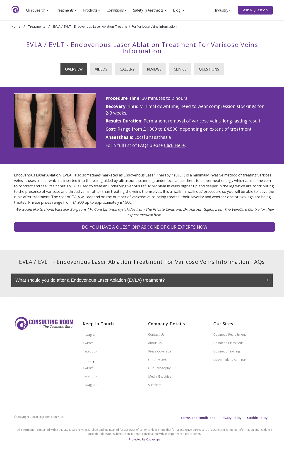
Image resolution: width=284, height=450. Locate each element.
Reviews (154, 69)
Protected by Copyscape (145, 439)
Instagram (90, 334)
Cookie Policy (257, 418)
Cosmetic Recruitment (229, 334)
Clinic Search (37, 10)
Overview (74, 69)
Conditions (117, 10)
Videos (101, 69)
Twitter (88, 343)
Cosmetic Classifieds (228, 343)
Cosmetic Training (226, 351)
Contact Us (156, 334)
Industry (223, 10)
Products (91, 10)
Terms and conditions (197, 418)
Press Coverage (159, 351)
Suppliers (154, 385)
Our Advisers (157, 359)
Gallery (127, 69)
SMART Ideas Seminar (229, 359)
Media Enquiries (159, 376)
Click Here (174, 145)
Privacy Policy (231, 418)
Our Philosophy (159, 368)
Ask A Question (255, 9)
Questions (209, 69)
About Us (155, 343)
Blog (178, 10)
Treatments (66, 10)
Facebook (90, 351)
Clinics (180, 69)
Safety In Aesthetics (150, 10)
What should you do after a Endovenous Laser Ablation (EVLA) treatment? (90, 280)
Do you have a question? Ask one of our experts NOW (144, 227)
